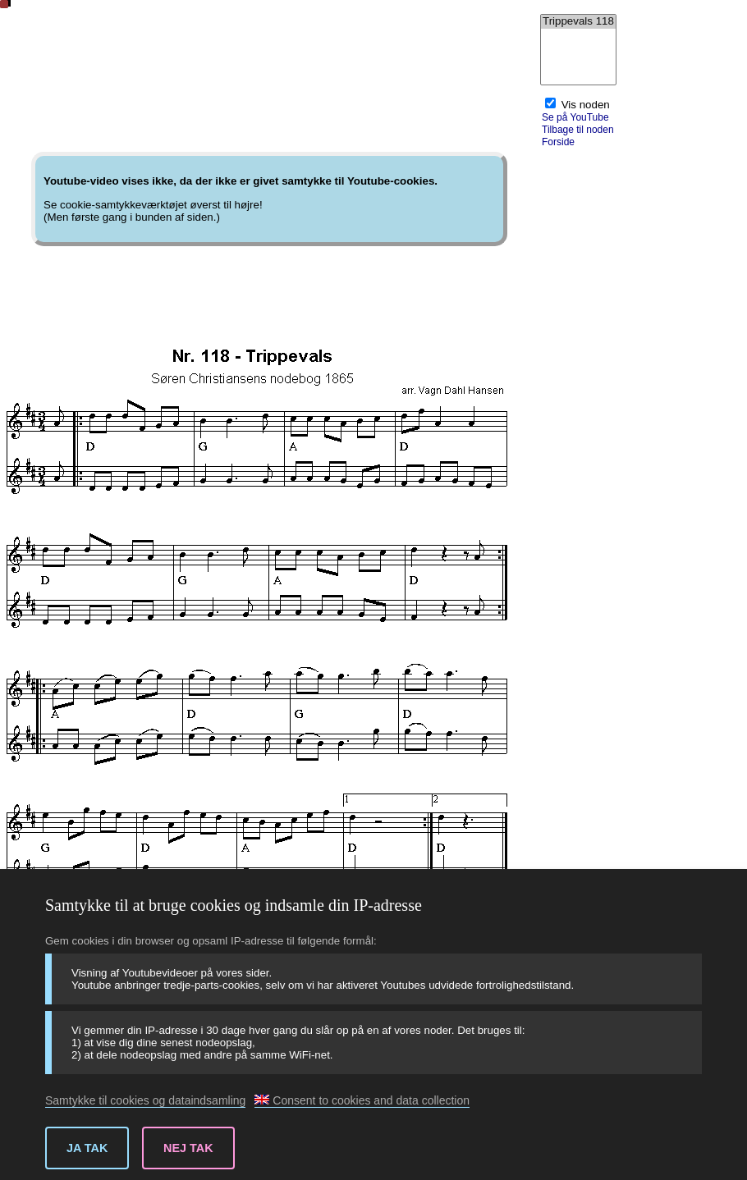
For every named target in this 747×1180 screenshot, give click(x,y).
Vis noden (585, 104)
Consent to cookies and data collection (362, 1100)
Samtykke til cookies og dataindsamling (145, 1100)
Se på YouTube (575, 117)
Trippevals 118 (578, 22)
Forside (558, 142)
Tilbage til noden (578, 129)
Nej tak (188, 1148)
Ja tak (87, 1148)
